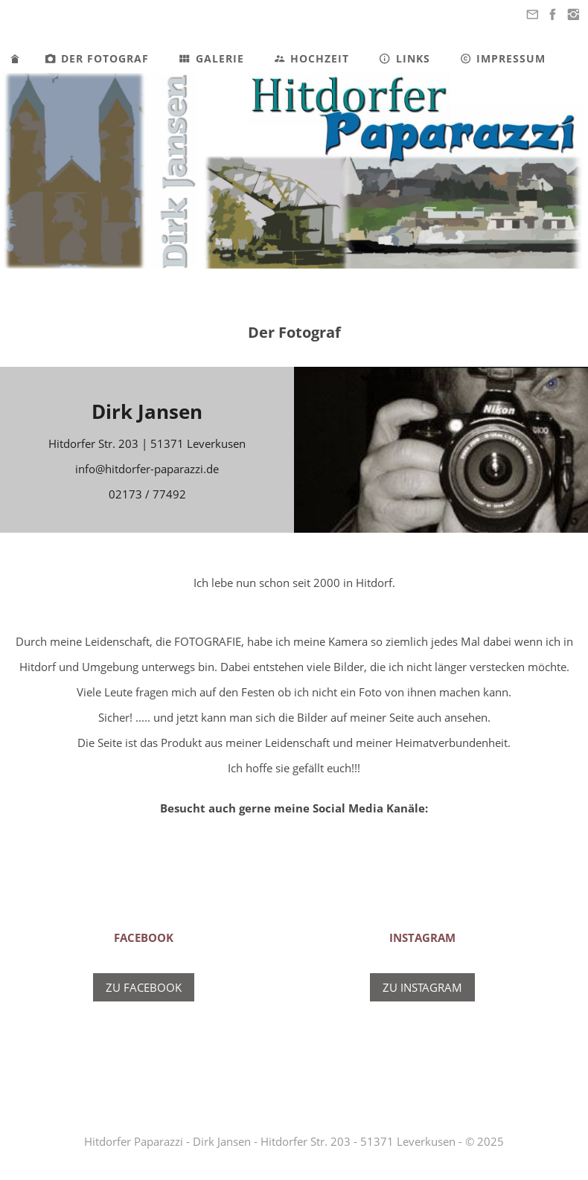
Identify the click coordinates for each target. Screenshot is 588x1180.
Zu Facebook (144, 987)
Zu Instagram (422, 987)
